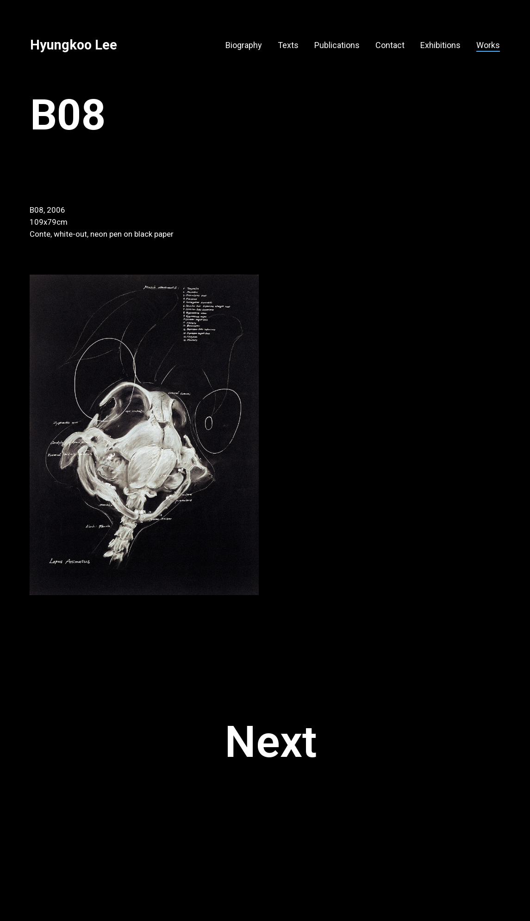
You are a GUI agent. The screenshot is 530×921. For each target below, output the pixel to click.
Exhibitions (440, 45)
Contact (390, 45)
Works (488, 45)
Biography (243, 45)
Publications (337, 45)
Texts (288, 45)
